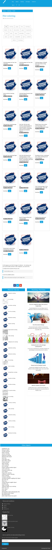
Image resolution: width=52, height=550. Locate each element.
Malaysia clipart (5, 449)
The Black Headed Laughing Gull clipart (11, 478)
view (16, 33)
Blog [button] (13, 1)
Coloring (22, 1)
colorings (27, 26)
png (26, 135)
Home (4, 10)
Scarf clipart (5, 471)
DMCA (5, 507)
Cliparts (17, 1)
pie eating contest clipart (8, 493)
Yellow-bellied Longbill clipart (9, 482)
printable (21, 33)
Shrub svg (4, 481)
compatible (17, 36)
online (10, 36)
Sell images (28, 1)
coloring (11, 26)
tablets (14, 40)
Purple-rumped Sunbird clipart (9, 467)
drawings (20, 40)
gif (9, 68)
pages (17, 26)
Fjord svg (4, 458)
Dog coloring (10, 515)
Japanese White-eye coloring (9, 486)
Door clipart (5, 489)
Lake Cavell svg (5, 468)
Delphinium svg (5, 448)
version (28, 33)
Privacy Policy (7, 503)
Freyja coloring (5, 462)
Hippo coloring (5, 485)
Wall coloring (5, 463)
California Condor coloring (8, 474)
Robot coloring (5, 452)
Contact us (6, 508)
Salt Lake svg (5, 479)
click (7, 33)
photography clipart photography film (11, 491)
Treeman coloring (6, 476)
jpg (41, 69)
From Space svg (5, 459)
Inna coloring (5, 466)
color (6, 36)
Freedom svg (5, 483)
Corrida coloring (6, 451)
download (28, 30)
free (22, 26)
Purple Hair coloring (6, 472)
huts (11, 30)
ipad (24, 36)
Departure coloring (6, 455)
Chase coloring (5, 475)
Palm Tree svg (5, 487)
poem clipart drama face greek (9, 495)
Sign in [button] (13, 5)
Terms (5, 505)
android (29, 36)
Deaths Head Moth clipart (13, 521)
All (6, 26)
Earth (14, 10)
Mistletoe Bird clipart (7, 456)
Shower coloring (11, 527)
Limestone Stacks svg (7, 470)
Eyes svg (4, 490)
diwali (5, 30)
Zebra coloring (5, 464)
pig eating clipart (6, 494)
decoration (16, 30)
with (11, 33)
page (22, 30)
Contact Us (34, 1)
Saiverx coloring (6, 454)
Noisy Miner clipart (6, 460)
